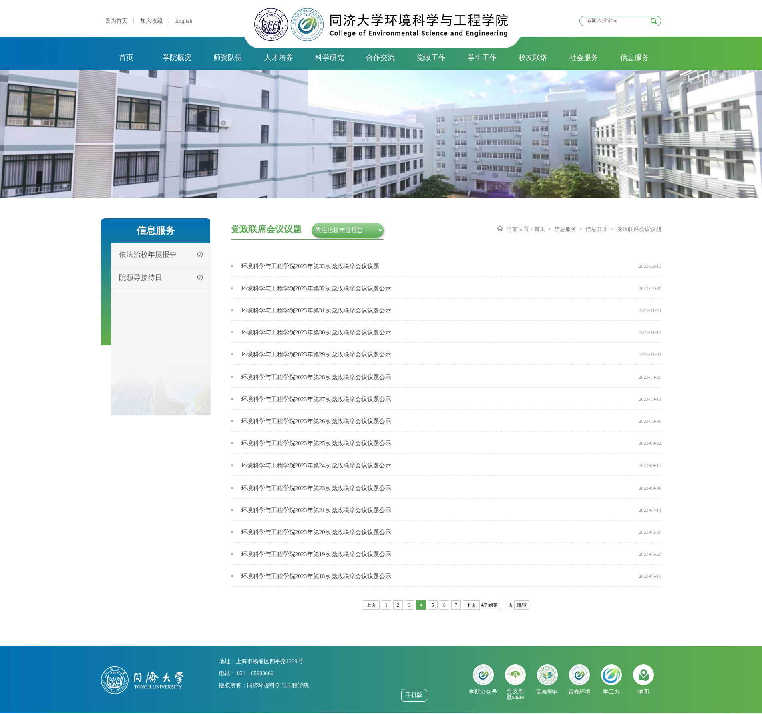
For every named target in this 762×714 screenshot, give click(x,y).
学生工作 (482, 58)
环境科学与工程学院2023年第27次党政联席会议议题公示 (316, 399)
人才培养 (278, 58)
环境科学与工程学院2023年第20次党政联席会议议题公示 (316, 532)
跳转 (522, 605)
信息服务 (634, 58)
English (184, 21)
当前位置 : (519, 229)
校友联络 (533, 58)
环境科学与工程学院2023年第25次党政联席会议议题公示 (316, 443)
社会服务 (583, 58)
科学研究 (329, 58)
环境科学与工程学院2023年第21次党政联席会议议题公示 (316, 510)
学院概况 (177, 58)
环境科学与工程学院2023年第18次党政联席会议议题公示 (316, 576)
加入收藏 (151, 21)
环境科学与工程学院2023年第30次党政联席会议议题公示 (316, 332)
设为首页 (116, 21)
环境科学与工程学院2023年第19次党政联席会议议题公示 (316, 554)
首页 (126, 58)
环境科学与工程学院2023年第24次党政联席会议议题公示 (316, 465)
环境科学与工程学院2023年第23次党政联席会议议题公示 (316, 488)
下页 (471, 605)
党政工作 (431, 58)
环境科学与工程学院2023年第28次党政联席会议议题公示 (316, 377)
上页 (371, 605)
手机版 (414, 695)
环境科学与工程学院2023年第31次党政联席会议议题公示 (316, 310)
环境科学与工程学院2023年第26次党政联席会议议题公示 (316, 421)
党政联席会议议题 (639, 229)
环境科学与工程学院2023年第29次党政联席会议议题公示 (316, 354)
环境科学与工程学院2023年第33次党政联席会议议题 (310, 266)
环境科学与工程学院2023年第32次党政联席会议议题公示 (316, 288)
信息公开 (596, 229)
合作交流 (380, 58)
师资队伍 (227, 58)
